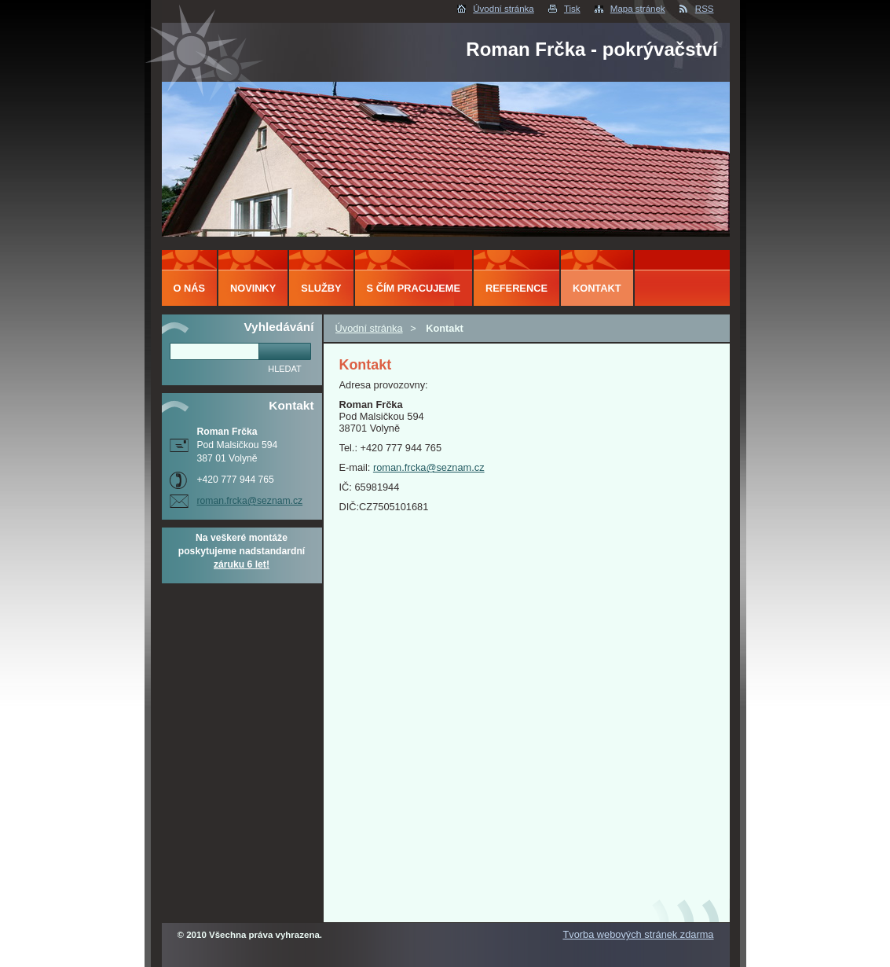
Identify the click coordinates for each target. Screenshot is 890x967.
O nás (190, 288)
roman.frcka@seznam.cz (429, 467)
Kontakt (597, 288)
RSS (704, 8)
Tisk (572, 8)
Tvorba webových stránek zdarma (637, 934)
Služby (321, 288)
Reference (516, 288)
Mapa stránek (637, 8)
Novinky (253, 288)
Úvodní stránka (503, 8)
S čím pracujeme (413, 288)
